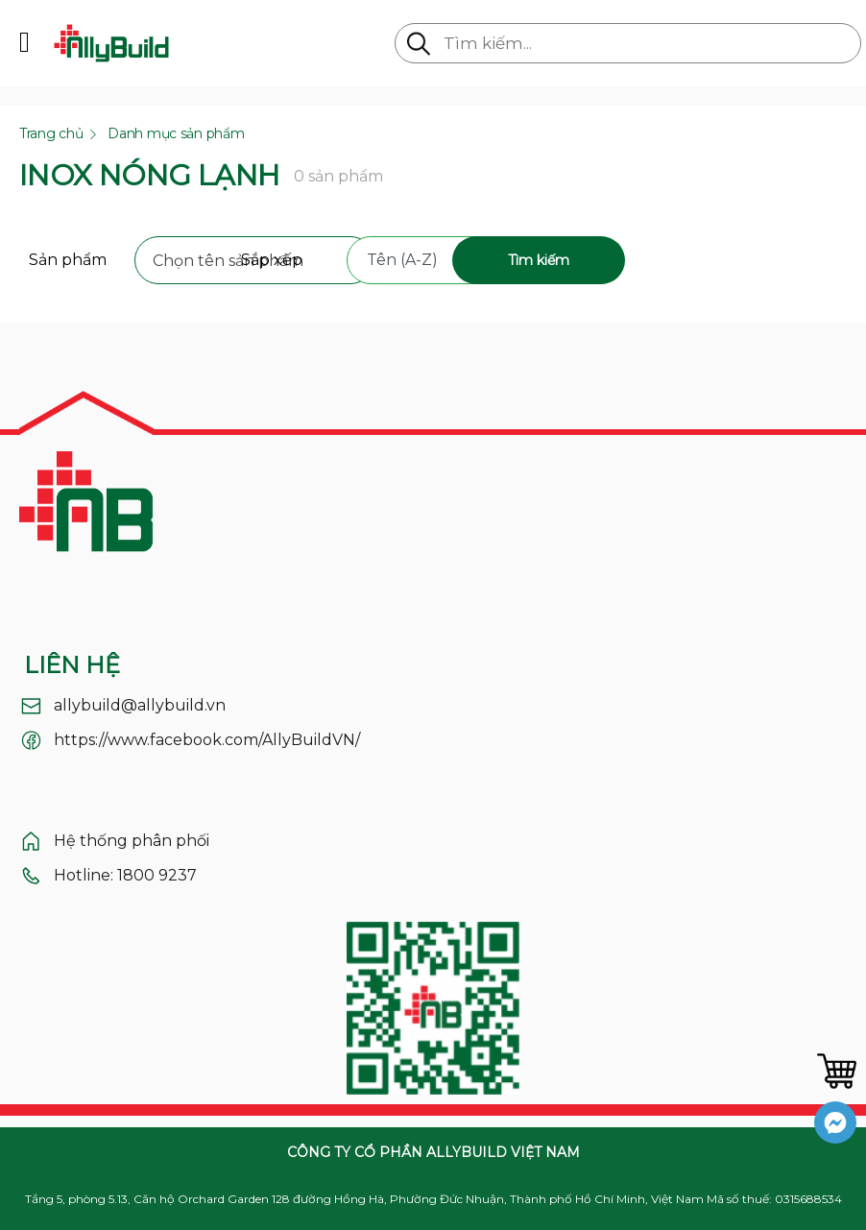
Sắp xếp (271, 260)
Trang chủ (51, 133)
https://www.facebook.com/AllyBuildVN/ (207, 740)
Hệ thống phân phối (131, 841)
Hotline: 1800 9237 (125, 875)
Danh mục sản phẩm (176, 133)
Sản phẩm (68, 260)
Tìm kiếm (538, 260)
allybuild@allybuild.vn (140, 705)
